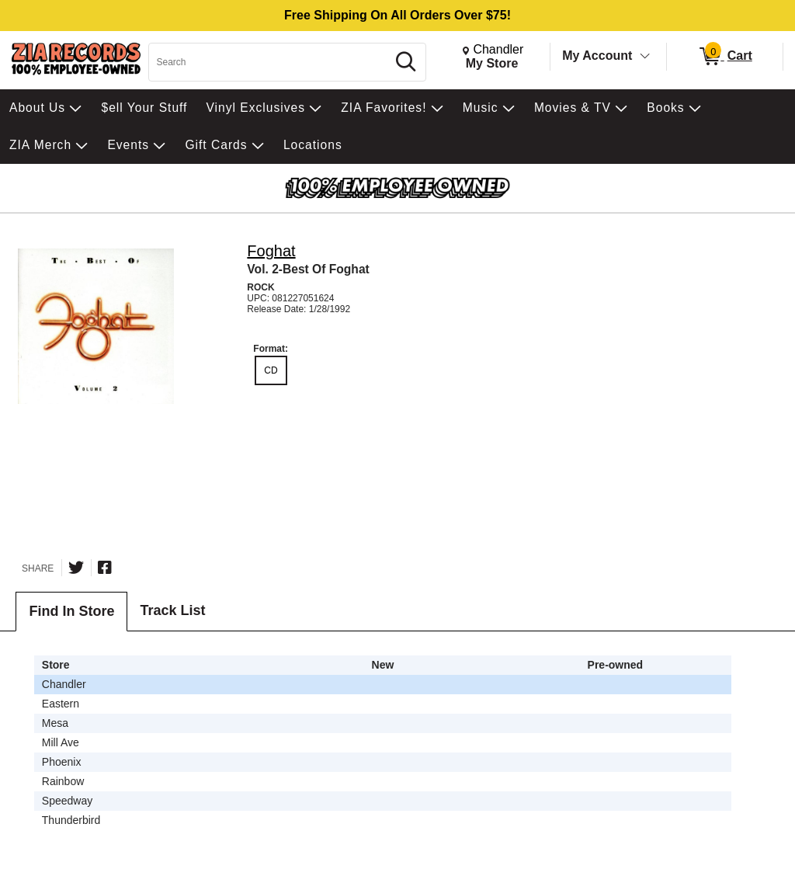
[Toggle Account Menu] (645, 56)
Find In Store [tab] (71, 611)
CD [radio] (270, 370)
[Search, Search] (270, 62)
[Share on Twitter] (76, 567)
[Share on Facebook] (105, 567)
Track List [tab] (172, 610)
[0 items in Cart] (725, 56)
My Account (597, 55)
